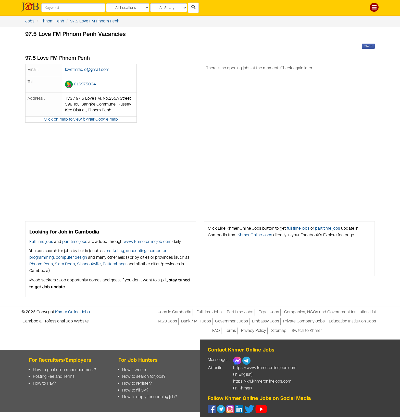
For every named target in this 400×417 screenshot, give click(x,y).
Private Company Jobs (304, 321)
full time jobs (298, 228)
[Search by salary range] (168, 7)
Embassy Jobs (265, 321)
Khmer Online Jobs (255, 235)
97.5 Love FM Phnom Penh (94, 21)
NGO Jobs (167, 321)
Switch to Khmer (307, 330)
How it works (134, 370)
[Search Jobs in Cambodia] (193, 8)
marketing (115, 251)
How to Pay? (44, 383)
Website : (216, 368)
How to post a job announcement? (64, 370)
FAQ (216, 330)
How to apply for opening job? (149, 397)
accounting (136, 251)
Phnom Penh (52, 21)
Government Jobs (231, 321)
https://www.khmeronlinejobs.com (264, 368)
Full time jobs (41, 241)
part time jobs (74, 241)
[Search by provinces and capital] (127, 7)
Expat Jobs (268, 312)
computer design (71, 257)
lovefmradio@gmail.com (87, 69)
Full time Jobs (209, 312)
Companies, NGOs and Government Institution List (330, 312)
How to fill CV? (135, 390)
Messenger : (219, 359)
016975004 (85, 84)
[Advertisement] (259, 154)
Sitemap (278, 330)
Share (368, 46)
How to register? (137, 383)
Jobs (29, 21)
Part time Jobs (240, 312)
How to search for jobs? (143, 376)
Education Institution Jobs (352, 321)
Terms (230, 330)
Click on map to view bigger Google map (81, 119)
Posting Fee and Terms (53, 376)
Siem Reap (65, 264)
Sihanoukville (89, 264)
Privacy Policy (253, 330)
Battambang (114, 264)
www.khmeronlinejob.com (147, 241)
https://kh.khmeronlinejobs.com (262, 381)
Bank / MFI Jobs (196, 321)
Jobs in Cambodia (174, 312)
